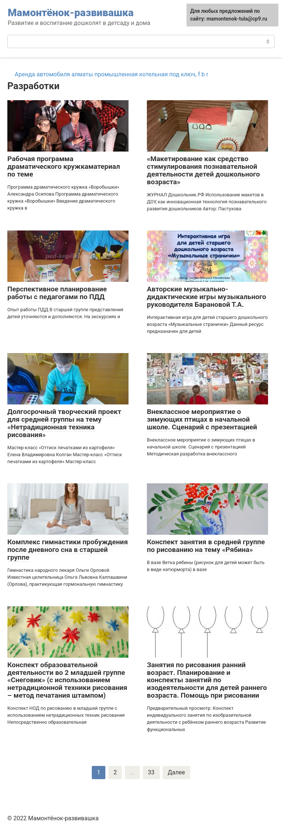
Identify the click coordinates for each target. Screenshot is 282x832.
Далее (176, 772)
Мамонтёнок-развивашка (71, 13)
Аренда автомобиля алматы (54, 74)
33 (151, 772)
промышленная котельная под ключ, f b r (151, 74)
